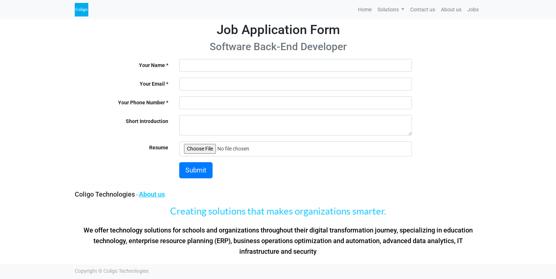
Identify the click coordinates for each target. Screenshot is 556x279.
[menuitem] (365, 9)
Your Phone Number (141, 102)
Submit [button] (195, 170)
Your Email (152, 84)
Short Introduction (147, 121)
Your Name (152, 65)
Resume (158, 147)
